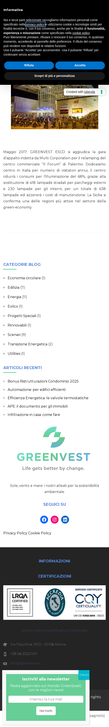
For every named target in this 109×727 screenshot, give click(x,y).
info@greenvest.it (25, 663)
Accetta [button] (80, 65)
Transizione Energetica (27, 344)
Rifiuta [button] (29, 65)
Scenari (14, 335)
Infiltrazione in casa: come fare (34, 415)
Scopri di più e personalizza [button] (54, 76)
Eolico (13, 306)
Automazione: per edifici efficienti (37, 390)
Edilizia (13, 287)
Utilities (14, 354)
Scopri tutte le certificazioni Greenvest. (54, 630)
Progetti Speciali (22, 316)
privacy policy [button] (35, 24)
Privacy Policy (15, 533)
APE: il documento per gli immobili (38, 406)
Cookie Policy (39, 533)
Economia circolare (24, 278)
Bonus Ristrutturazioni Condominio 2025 (43, 381)
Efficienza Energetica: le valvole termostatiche (48, 398)
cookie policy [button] (81, 33)
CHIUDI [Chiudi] (84, 674)
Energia (14, 297)
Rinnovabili (17, 325)
